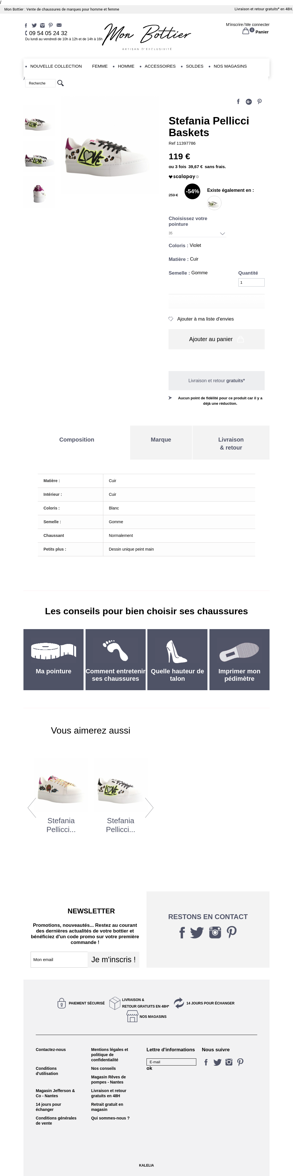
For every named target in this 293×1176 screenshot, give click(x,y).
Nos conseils (103, 1068)
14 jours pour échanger (210, 1003)
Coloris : (179, 245)
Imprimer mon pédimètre (239, 675)
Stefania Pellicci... (61, 825)
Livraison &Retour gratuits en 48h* (145, 1003)
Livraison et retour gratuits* (257, 9)
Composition (76, 439)
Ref (173, 143)
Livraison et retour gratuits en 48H (108, 1093)
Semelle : (180, 273)
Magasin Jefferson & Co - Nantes (55, 1093)
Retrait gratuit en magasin (107, 1107)
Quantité (248, 273)
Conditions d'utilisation (47, 1071)
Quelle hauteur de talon (177, 675)
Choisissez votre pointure (188, 221)
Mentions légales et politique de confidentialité (109, 1054)
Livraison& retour (231, 443)
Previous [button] (32, 808)
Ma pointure (54, 671)
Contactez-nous (51, 1049)
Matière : (179, 259)
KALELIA (146, 1165)
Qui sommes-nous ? (110, 1118)
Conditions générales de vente (56, 1120)
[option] (61, 810)
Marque (161, 439)
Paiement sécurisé (87, 1003)
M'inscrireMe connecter (248, 24)
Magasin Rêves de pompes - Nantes (108, 1079)
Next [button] (149, 808)
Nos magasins (153, 1017)
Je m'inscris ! (113, 959)
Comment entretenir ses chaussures (115, 675)
